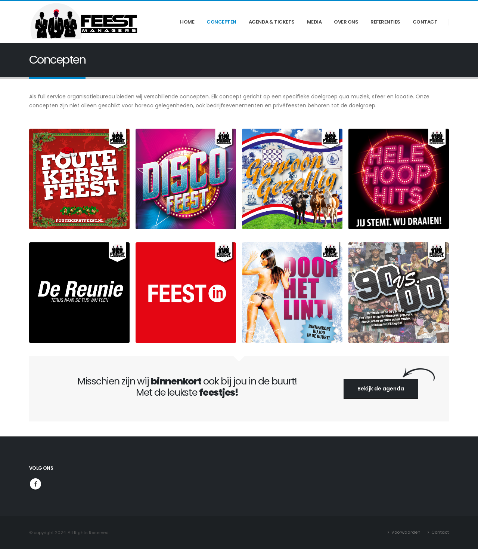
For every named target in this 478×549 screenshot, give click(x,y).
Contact (425, 21)
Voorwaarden (405, 532)
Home (187, 21)
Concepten (221, 21)
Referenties (385, 21)
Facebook (35, 484)
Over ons (346, 21)
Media (314, 21)
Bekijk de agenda (380, 388)
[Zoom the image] (79, 133)
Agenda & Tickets (272, 21)
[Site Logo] (85, 22)
